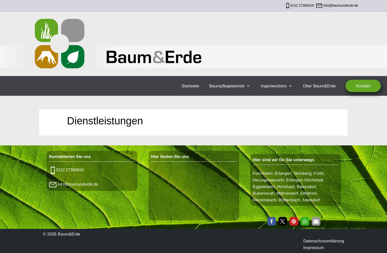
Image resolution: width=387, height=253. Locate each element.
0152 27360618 (302, 5)
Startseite (190, 86)
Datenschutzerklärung (323, 241)
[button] (271, 221)
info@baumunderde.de (340, 5)
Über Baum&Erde (319, 86)
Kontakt (363, 86)
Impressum (313, 247)
